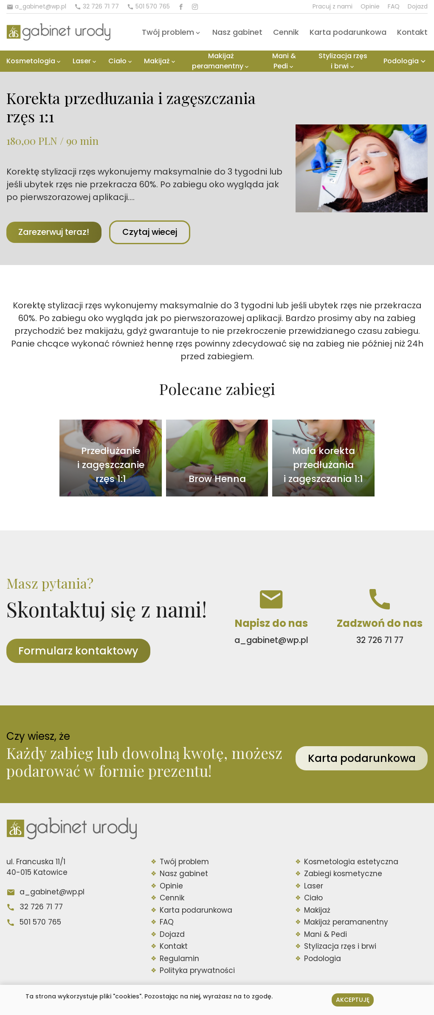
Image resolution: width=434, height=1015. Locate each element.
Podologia (401, 61)
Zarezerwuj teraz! (55, 232)
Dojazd (418, 6)
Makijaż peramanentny (217, 61)
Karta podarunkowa (348, 32)
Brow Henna (217, 479)
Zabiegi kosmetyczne (343, 874)
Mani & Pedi (284, 61)
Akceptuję (352, 999)
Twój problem (168, 32)
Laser (82, 61)
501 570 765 (40, 922)
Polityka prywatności (197, 971)
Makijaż (157, 61)
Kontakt (412, 32)
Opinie (370, 6)
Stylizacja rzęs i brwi (342, 61)
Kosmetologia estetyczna (351, 862)
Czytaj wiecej (155, 232)
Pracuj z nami (332, 6)
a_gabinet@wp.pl (52, 892)
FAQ (394, 6)
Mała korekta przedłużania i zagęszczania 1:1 (323, 465)
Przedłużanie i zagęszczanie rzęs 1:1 (110, 465)
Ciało (117, 61)
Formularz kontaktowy (80, 651)
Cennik (286, 32)
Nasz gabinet (237, 32)
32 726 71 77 (41, 907)
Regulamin (179, 959)
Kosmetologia (30, 61)
